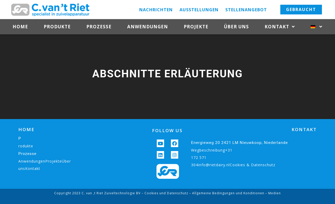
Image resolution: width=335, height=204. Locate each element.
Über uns (236, 27)
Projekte (196, 27)
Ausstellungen (199, 10)
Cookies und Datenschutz (166, 193)
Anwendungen (147, 27)
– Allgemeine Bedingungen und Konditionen (226, 193)
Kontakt (280, 27)
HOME (26, 129)
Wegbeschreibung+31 (211, 150)
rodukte (25, 145)
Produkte (57, 27)
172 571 (198, 157)
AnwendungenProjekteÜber (44, 161)
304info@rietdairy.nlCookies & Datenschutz (233, 164)
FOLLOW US (167, 130)
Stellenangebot (246, 10)
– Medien (272, 193)
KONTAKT (304, 129)
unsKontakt (29, 168)
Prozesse (98, 27)
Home (20, 27)
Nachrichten (156, 10)
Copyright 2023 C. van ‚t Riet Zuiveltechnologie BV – (99, 193)
